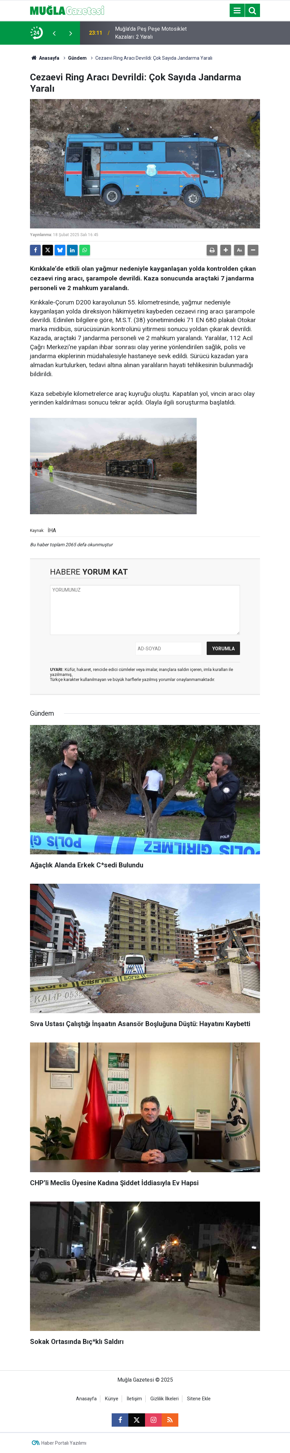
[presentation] (54, 33)
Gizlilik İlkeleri (164, 1399)
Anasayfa (44, 58)
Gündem (77, 58)
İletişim (134, 1399)
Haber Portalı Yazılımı (63, 1443)
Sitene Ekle (199, 1399)
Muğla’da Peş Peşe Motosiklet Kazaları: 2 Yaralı (151, 33)
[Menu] (237, 10)
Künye (111, 1399)
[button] (225, 250)
